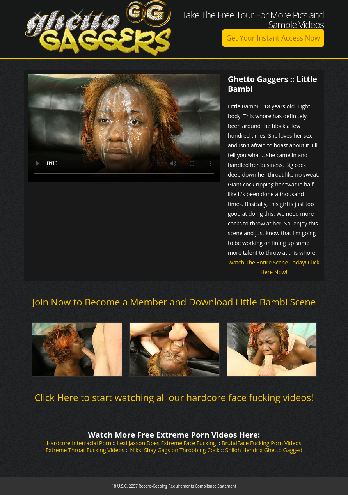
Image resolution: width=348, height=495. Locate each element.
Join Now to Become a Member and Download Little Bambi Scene (174, 301)
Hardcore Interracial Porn (79, 443)
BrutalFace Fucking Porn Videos (261, 443)
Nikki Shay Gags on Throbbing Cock (174, 450)
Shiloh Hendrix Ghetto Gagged (263, 450)
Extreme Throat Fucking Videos (85, 450)
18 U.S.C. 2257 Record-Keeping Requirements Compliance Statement (174, 486)
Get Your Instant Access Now (273, 38)
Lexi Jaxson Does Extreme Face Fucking (166, 443)
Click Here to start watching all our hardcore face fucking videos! (173, 397)
